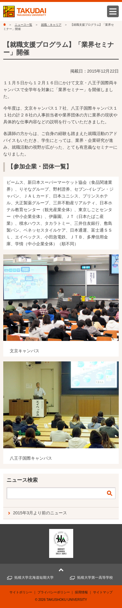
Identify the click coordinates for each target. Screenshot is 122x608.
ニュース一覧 (23, 24)
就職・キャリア (51, 24)
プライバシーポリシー (53, 592)
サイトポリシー (20, 592)
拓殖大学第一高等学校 (95, 577)
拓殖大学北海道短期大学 (34, 577)
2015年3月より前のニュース (40, 512)
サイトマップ (103, 592)
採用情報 (81, 592)
